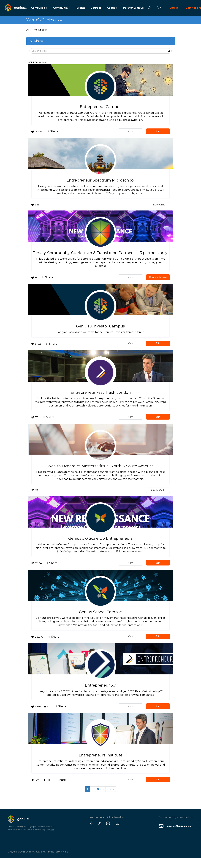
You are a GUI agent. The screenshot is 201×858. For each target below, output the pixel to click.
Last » (111, 789)
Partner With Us (133, 7)
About (112, 7)
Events (80, 7)
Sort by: (33, 62)
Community (62, 7)
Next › (100, 789)
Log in (174, 7)
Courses (96, 7)
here (52, 829)
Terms (65, 851)
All (27, 29)
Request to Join (158, 277)
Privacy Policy (53, 851)
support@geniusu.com (180, 826)
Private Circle (158, 204)
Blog (43, 851)
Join (158, 131)
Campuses (39, 7)
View (130, 131)
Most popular (41, 29)
